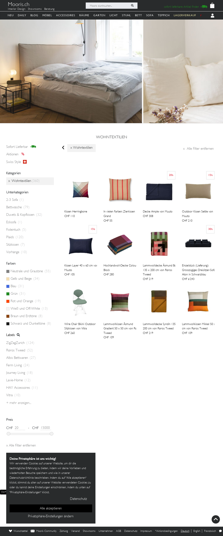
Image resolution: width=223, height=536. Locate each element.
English (196, 531)
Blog (34, 15)
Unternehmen (106, 531)
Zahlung (64, 531)
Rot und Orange (26, 301)
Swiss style (16, 162)
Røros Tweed (19, 350)
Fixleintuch (16, 230)
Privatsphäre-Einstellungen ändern (51, 516)
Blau (17, 286)
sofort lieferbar (21, 146)
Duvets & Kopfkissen (24, 215)
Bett (138, 15)
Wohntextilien (111, 137)
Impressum (146, 531)
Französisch (210, 531)
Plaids (15, 237)
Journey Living (19, 373)
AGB (118, 531)
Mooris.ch (18, 5)
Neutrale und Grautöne (31, 271)
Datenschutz (130, 531)
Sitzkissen (15, 245)
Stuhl (126, 15)
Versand (75, 531)
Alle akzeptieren (51, 508)
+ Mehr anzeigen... (18, 403)
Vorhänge (16, 252)
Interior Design (16, 9)
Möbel (47, 15)
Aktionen (16, 154)
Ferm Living (18, 365)
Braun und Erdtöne (27, 316)
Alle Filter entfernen (198, 149)
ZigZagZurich (20, 343)
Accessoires (65, 15)
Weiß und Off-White (29, 308)
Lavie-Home (18, 380)
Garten (99, 15)
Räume (84, 15)
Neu (11, 15)
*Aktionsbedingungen (166, 531)
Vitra (13, 395)
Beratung (49, 9)
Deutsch (185, 531)
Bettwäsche (18, 207)
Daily (22, 15)
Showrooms (35, 9)
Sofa (150, 15)
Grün (18, 294)
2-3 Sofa (15, 200)
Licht (114, 15)
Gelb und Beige (25, 279)
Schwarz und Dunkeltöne (31, 323)
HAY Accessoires (22, 388)
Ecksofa (14, 222)
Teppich (164, 15)
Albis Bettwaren (21, 358)
